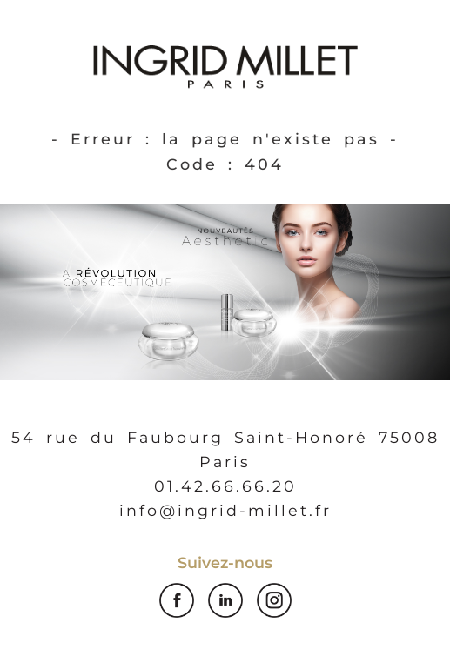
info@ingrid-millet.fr (225, 510)
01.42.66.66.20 (225, 486)
